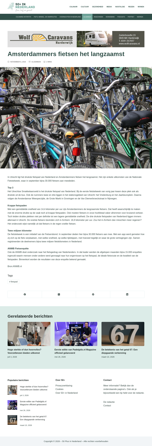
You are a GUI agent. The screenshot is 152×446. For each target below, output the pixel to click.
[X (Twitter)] (59, 294)
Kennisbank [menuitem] (110, 17)
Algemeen (36, 62)
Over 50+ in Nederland (67, 393)
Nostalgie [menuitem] (120, 7)
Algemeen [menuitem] (87, 17)
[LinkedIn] (127, 294)
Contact (107, 405)
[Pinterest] (93, 294)
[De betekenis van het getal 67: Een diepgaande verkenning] (123, 334)
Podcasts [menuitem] (121, 17)
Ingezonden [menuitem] (98, 17)
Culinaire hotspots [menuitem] (23, 17)
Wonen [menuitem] (141, 7)
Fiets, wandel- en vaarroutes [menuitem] (45, 17)
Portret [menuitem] (131, 17)
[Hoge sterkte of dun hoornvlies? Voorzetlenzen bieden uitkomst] (29, 334)
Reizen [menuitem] (131, 7)
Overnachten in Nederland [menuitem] (70, 17)
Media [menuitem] (109, 7)
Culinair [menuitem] (73, 7)
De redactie (109, 402)
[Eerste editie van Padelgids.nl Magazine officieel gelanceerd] (76, 334)
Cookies (59, 389)
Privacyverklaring (64, 385)
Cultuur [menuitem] (85, 7)
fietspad (13, 282)
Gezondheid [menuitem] (97, 7)
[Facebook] (25, 294)
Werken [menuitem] (140, 17)
